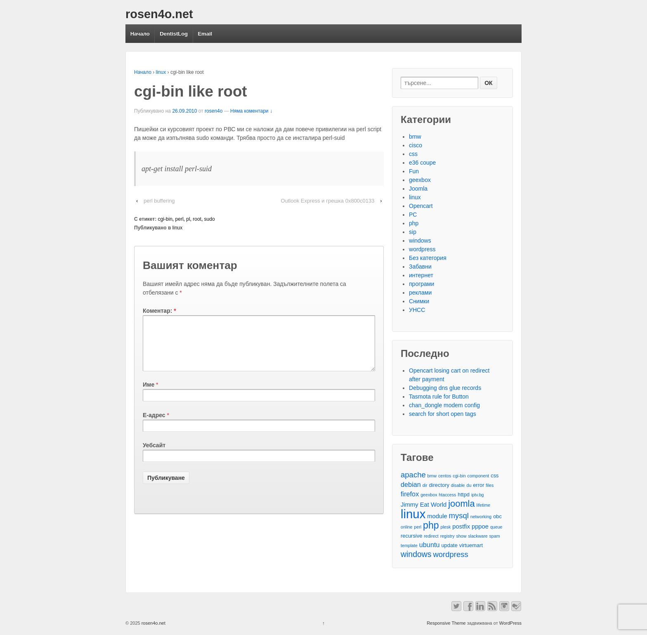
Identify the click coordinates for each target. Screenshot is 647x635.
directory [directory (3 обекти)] (439, 485)
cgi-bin (165, 219)
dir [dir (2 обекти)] (425, 485)
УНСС (417, 310)
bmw (415, 136)
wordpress (422, 249)
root (197, 219)
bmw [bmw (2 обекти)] (432, 475)
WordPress (510, 623)
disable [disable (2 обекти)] (458, 485)
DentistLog (174, 34)
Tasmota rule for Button (439, 396)
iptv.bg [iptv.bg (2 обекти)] (477, 494)
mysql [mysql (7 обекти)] (459, 515)
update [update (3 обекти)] (449, 545)
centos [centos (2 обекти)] (444, 475)
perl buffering (159, 201)
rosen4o (213, 111)
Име (148, 394)
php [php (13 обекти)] (431, 525)
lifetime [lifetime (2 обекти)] (484, 505)
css (413, 154)
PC (413, 214)
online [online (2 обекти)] (406, 526)
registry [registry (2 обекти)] (447, 535)
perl (179, 219)
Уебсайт (154, 455)
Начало (140, 34)
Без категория (427, 258)
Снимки (419, 301)
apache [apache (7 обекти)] (413, 474)
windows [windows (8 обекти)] (416, 554)
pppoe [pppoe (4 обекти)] (480, 526)
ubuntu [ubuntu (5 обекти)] (429, 544)
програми (421, 284)
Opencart (421, 206)
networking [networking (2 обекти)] (481, 516)
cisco (415, 145)
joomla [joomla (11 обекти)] (461, 503)
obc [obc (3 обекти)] (497, 516)
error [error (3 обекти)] (478, 485)
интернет (421, 275)
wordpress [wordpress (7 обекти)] (450, 554)
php (413, 223)
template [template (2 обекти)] (409, 545)
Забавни (420, 266)
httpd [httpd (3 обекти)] (464, 494)
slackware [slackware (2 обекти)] (477, 535)
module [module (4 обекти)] (437, 516)
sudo (209, 219)
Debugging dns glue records (445, 388)
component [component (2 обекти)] (478, 475)
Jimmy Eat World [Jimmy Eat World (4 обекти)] (423, 504)
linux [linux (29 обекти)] (413, 514)
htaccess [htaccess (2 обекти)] (447, 494)
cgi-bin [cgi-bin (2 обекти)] (459, 475)
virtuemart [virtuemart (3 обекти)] (471, 545)
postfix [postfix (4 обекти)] (461, 526)
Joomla (418, 188)
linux (161, 72)
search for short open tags (442, 414)
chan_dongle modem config (444, 405)
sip (412, 232)
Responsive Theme (446, 623)
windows (420, 240)
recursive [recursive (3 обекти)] (411, 536)
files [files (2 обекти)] (490, 485)
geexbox (420, 180)
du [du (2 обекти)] (468, 485)
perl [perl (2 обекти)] (417, 526)
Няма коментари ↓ (251, 111)
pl (188, 219)
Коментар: (159, 310)
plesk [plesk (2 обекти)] (446, 526)
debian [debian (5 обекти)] (411, 484)
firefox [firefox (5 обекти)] (410, 494)
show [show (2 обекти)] (461, 535)
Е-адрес (154, 425)
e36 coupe (422, 162)
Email (205, 34)
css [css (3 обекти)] (494, 475)
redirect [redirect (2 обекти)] (431, 535)
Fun (414, 171)
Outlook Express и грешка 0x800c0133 (327, 201)
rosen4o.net (159, 14)
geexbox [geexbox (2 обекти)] (428, 494)
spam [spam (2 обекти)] (494, 535)
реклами (420, 292)
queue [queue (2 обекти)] (496, 526)
